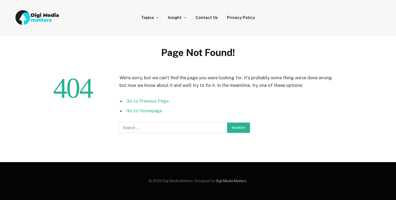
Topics (147, 17)
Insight (175, 17)
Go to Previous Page (147, 101)
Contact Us (206, 17)
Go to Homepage (144, 110)
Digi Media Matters (231, 181)
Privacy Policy (241, 17)
